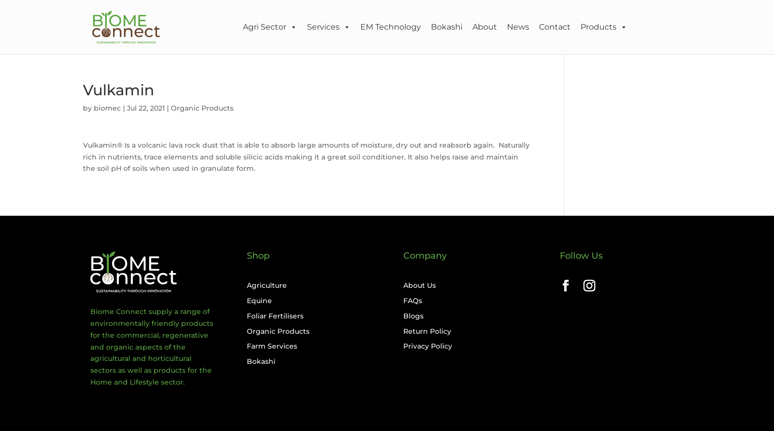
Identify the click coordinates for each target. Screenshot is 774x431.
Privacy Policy (427, 346)
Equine (259, 300)
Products (603, 27)
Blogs (413, 316)
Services (328, 27)
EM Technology (390, 27)
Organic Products (202, 108)
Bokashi (447, 27)
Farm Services (272, 346)
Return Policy (427, 331)
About (484, 27)
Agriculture (267, 285)
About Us (419, 285)
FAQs (412, 300)
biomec (107, 108)
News (518, 27)
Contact (555, 27)
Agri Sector (270, 27)
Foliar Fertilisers (275, 316)
